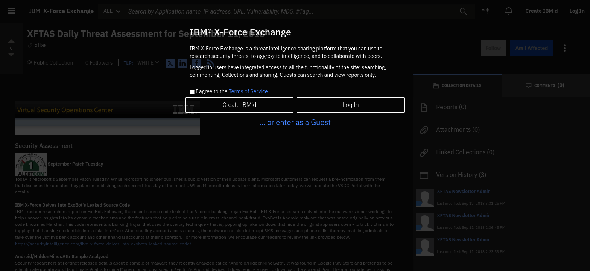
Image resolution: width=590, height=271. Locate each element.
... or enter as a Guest (295, 122)
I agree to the (232, 92)
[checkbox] (192, 92)
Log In (350, 104)
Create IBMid (239, 104)
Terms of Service (248, 91)
